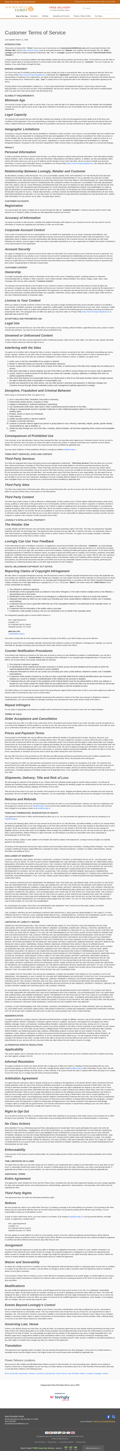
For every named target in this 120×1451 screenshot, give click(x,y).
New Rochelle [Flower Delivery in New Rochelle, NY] (73, 1373)
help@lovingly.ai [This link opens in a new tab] (69, 449)
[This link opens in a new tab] (60, 1397)
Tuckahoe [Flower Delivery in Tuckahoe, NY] (90, 1373)
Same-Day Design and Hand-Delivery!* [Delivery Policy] (20, 2)
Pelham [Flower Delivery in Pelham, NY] (82, 1373)
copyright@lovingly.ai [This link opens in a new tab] (16, 634)
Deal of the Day (22, 16)
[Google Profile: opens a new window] (113, 1416)
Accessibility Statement (66, 1442)
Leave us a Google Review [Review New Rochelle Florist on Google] (104, 1421)
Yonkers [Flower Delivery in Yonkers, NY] (105, 1373)
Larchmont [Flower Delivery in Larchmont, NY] (40, 1373)
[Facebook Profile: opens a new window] (108, 1416)
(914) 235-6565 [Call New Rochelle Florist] (10, 1421)
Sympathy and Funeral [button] (62, 16)
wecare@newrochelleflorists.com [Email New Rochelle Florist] (16, 1424)
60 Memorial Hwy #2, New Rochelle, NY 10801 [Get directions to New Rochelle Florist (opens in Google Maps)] (21, 1419)
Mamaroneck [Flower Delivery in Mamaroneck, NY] (50, 1373)
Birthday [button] (46, 16)
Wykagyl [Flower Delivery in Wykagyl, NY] (98, 1373)
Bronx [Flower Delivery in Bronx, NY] (7, 1373)
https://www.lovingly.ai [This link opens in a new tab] (31, 50)
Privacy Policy (52, 1442)
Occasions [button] (35, 16)
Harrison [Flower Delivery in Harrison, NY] (32, 1373)
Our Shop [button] (99, 16)
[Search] (98, 8)
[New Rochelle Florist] (21, 9)
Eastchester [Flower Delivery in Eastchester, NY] (23, 1373)
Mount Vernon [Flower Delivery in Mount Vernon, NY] (61, 1373)
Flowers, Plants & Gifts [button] (83, 16)
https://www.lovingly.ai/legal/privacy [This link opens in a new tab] (32, 75)
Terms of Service (40, 1442)
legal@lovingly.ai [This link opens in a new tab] (76, 1068)
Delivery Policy (80, 1442)
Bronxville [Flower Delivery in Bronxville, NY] (14, 1373)
